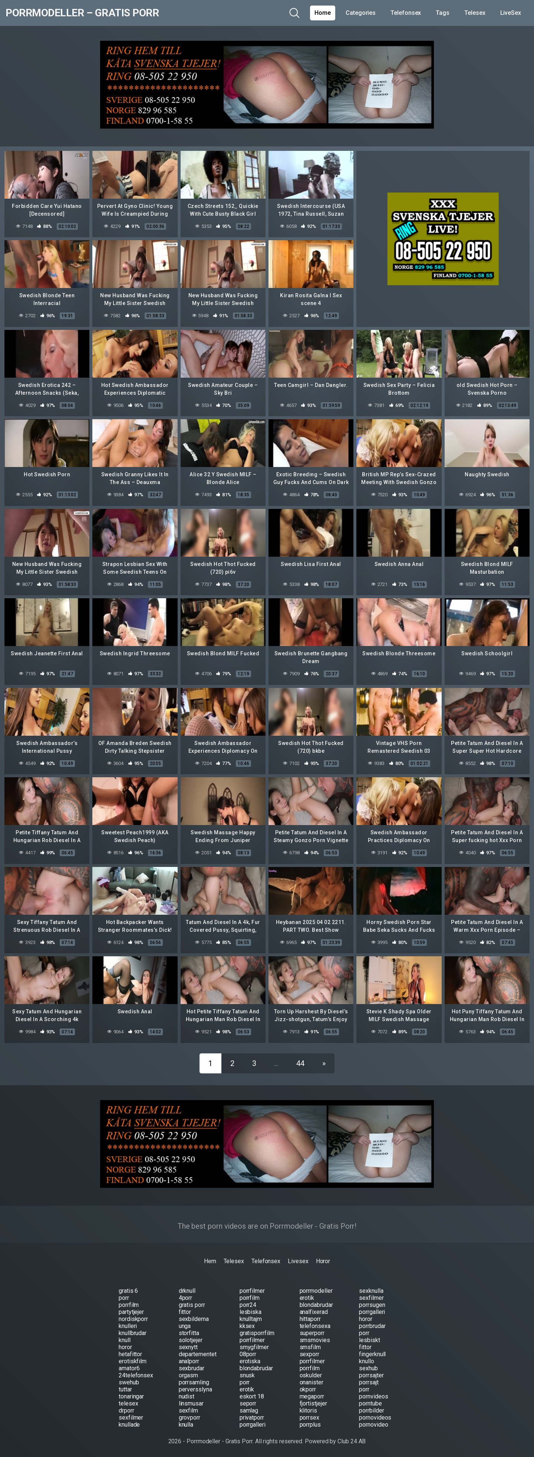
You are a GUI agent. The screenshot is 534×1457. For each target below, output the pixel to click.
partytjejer (131, 1311)
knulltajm (251, 1318)
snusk (247, 1375)
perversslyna (195, 1389)
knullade (129, 1424)
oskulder (311, 1375)
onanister (311, 1382)
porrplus (310, 1424)
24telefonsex (136, 1375)
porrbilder (371, 1410)
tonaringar (131, 1396)
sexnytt (188, 1347)
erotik (307, 1297)
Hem (210, 1261)
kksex (247, 1325)
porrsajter (371, 1375)
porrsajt (368, 1382)
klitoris (308, 1410)
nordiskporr (133, 1318)
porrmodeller (316, 1290)
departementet (198, 1354)
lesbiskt (369, 1340)
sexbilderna (194, 1318)
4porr (185, 1297)
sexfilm (188, 1410)
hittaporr (310, 1318)
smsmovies (315, 1340)
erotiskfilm (132, 1361)
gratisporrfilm (257, 1333)
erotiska (250, 1361)
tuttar (125, 1389)
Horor (323, 1261)
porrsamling (194, 1382)
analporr (189, 1361)
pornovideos (375, 1417)
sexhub (368, 1368)
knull (125, 1340)
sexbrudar (191, 1368)
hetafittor (130, 1354)
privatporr (252, 1417)
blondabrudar (316, 1304)
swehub (129, 1382)
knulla (186, 1424)
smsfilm (310, 1347)
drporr (126, 1410)
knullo (366, 1361)
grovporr (189, 1417)
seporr (248, 1403)
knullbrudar (132, 1333)
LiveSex (510, 12)
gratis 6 (128, 1290)
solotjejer (190, 1340)
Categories (361, 12)
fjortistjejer (313, 1403)
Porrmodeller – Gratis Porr (82, 13)
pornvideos (373, 1396)
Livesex (298, 1261)
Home (322, 12)
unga (185, 1325)
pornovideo (373, 1424)
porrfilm (250, 1297)
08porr (248, 1354)
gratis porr (192, 1304)
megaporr (312, 1396)
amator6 (129, 1368)
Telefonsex (405, 12)
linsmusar (191, 1403)
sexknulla (371, 1290)
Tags (442, 12)
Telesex (474, 12)
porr (124, 1297)
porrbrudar (372, 1325)
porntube (370, 1403)
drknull (187, 1290)
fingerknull (372, 1354)
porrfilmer (252, 1290)
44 (300, 1063)
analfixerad (314, 1311)
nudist (187, 1396)
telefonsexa (315, 1325)
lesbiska (250, 1311)
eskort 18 (252, 1396)
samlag (249, 1410)
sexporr (309, 1354)
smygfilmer (254, 1347)
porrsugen (372, 1304)
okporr (308, 1389)
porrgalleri (372, 1311)
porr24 (248, 1304)
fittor (185, 1311)
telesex (128, 1403)
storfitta (189, 1333)
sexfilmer (371, 1297)
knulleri (128, 1325)
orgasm (188, 1375)
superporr (312, 1333)
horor (365, 1318)
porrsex (309, 1417)
